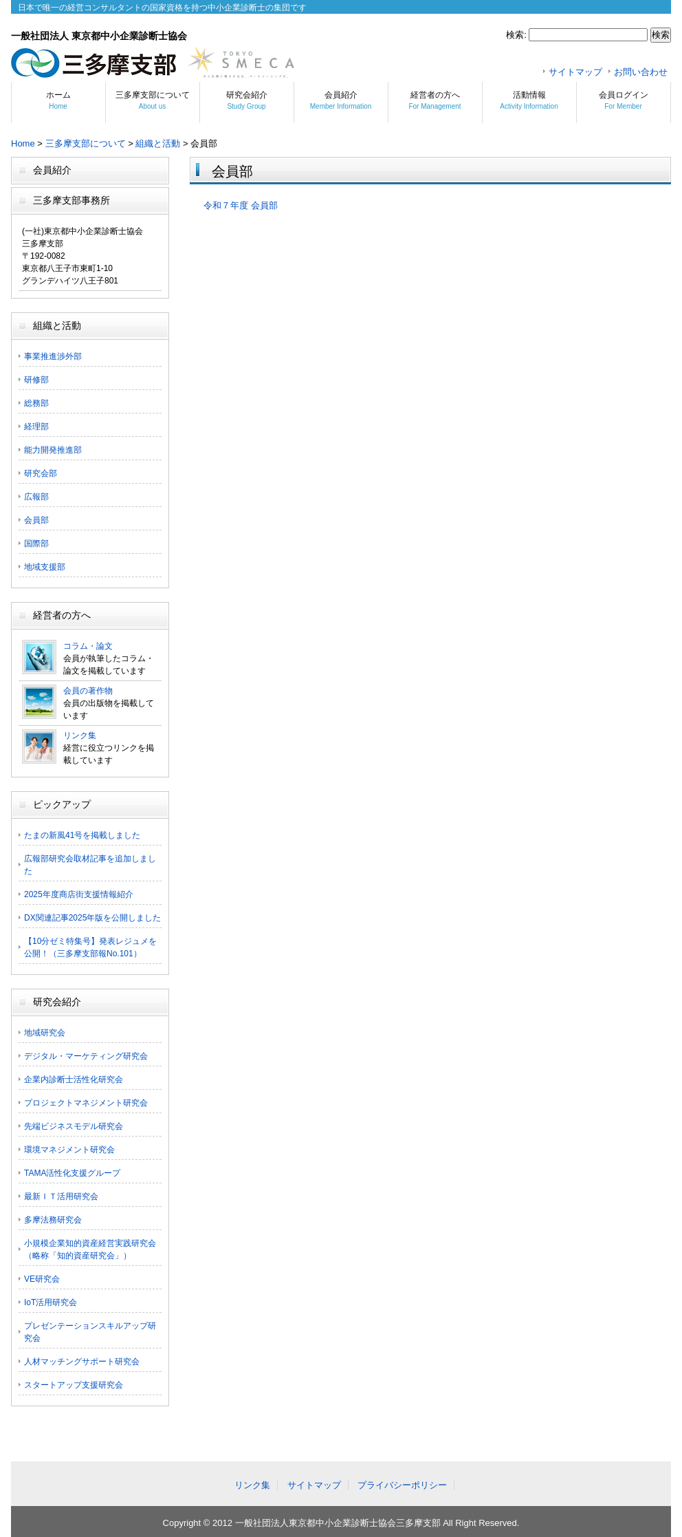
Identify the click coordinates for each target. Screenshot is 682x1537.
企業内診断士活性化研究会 (73, 1079)
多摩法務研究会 (53, 1220)
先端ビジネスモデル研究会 (73, 1126)
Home (23, 143)
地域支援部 (44, 567)
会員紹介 (340, 100)
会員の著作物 (88, 691)
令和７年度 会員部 (241, 205)
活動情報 (529, 100)
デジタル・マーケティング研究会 (86, 1056)
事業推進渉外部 (53, 356)
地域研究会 (44, 1033)
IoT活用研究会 (50, 1302)
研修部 (36, 380)
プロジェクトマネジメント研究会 (86, 1103)
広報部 (36, 497)
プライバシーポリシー (402, 1485)
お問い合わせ (641, 72)
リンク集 (79, 735)
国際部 (36, 543)
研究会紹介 (246, 100)
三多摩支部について (153, 100)
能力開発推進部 (53, 450)
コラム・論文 (88, 646)
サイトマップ (575, 72)
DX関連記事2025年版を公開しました (92, 918)
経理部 (36, 426)
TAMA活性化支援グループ (72, 1173)
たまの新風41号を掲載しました (82, 835)
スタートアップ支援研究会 (73, 1385)
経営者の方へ (434, 100)
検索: (516, 35)
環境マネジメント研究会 (69, 1149)
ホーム (58, 100)
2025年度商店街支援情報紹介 (78, 894)
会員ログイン (623, 100)
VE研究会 (42, 1279)
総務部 (36, 403)
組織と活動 (157, 143)
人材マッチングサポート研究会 (82, 1361)
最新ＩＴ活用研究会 (61, 1196)
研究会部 (40, 473)
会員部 (36, 520)
